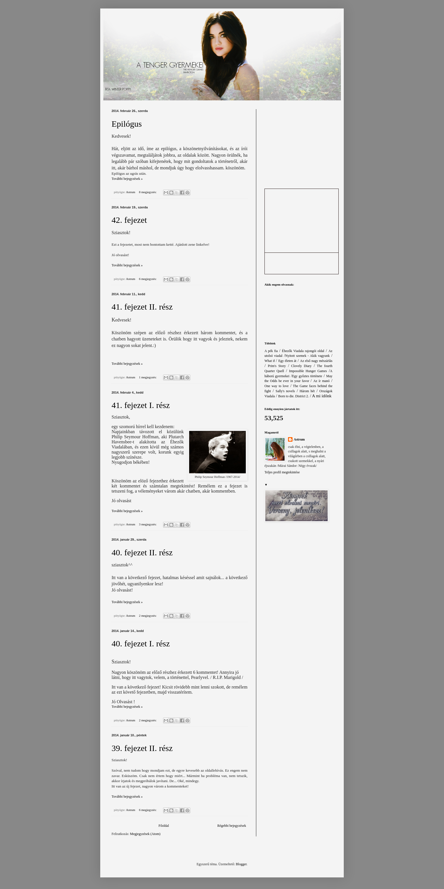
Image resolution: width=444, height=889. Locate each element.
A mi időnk (322, 395)
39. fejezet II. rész (142, 748)
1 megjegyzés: (148, 377)
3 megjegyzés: (148, 524)
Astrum (299, 439)
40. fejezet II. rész (142, 552)
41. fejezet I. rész (141, 405)
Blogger (241, 864)
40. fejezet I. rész (141, 643)
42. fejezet (129, 220)
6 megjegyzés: (148, 278)
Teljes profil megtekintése (282, 472)
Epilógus (127, 123)
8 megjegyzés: (148, 192)
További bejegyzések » (127, 179)
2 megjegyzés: (148, 615)
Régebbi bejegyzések (231, 826)
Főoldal (164, 826)
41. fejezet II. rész (142, 306)
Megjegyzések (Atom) (145, 834)
